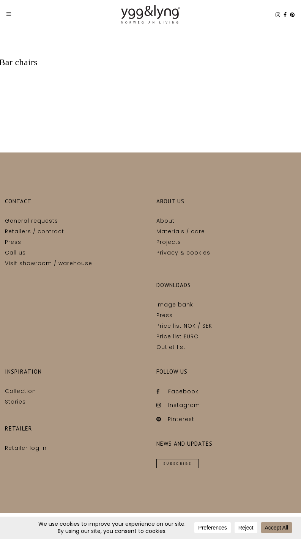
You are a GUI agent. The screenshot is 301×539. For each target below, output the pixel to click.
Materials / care (180, 231)
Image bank (174, 304)
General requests (31, 221)
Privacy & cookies (183, 252)
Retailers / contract (34, 231)
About (165, 221)
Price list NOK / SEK (184, 326)
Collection (20, 391)
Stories (15, 401)
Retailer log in (26, 448)
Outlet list (171, 347)
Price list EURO (177, 336)
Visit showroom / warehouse (48, 263)
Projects (168, 242)
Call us (15, 252)
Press (13, 242)
